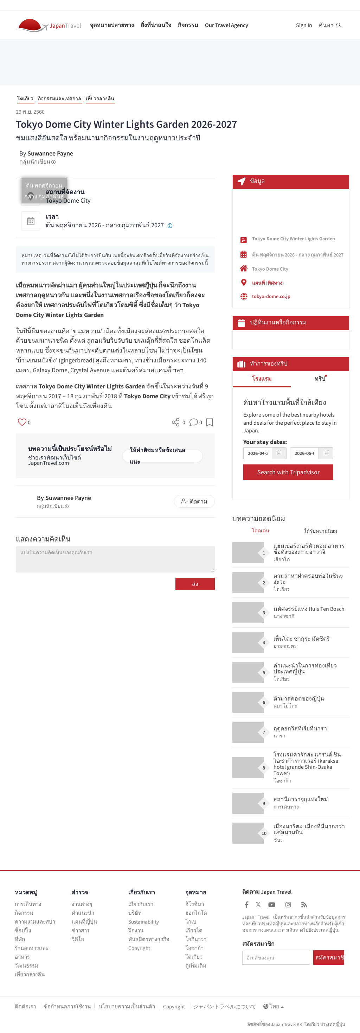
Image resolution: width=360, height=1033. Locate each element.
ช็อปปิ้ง (23, 930)
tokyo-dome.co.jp (271, 296)
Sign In (304, 24)
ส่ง (195, 583)
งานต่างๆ (82, 904)
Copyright (139, 948)
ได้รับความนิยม (320, 531)
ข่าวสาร (81, 930)
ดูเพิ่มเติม (195, 965)
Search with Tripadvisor (288, 472)
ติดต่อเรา (25, 1006)
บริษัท (135, 913)
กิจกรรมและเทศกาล (59, 98)
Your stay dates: (265, 441)
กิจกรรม (188, 24)
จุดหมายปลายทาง (112, 24)
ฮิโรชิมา (194, 904)
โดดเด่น (260, 530)
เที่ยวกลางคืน (100, 98)
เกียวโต (193, 930)
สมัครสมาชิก (258, 944)
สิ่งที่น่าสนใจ (156, 24)
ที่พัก (20, 939)
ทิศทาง (275, 283)
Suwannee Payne (50, 153)
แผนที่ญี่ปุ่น (84, 921)
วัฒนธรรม (26, 965)
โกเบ (191, 921)
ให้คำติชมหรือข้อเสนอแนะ (157, 455)
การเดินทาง (28, 904)
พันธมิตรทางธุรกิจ (148, 939)
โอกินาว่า (195, 939)
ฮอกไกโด (196, 913)
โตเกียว (25, 98)
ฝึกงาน (135, 930)
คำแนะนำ (83, 913)
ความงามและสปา (35, 921)
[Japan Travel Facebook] (246, 905)
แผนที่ (258, 283)
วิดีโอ (78, 939)
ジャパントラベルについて (224, 1006)
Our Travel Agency (226, 24)
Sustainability (143, 921)
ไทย (273, 1006)
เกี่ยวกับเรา (140, 904)
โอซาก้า (194, 948)
